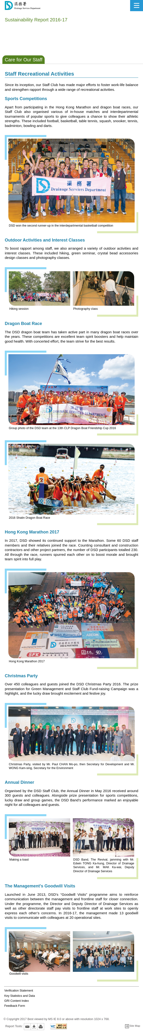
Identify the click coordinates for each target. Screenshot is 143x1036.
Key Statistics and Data (19, 995)
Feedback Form (14, 1005)
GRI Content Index (16, 1000)
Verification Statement (18, 990)
